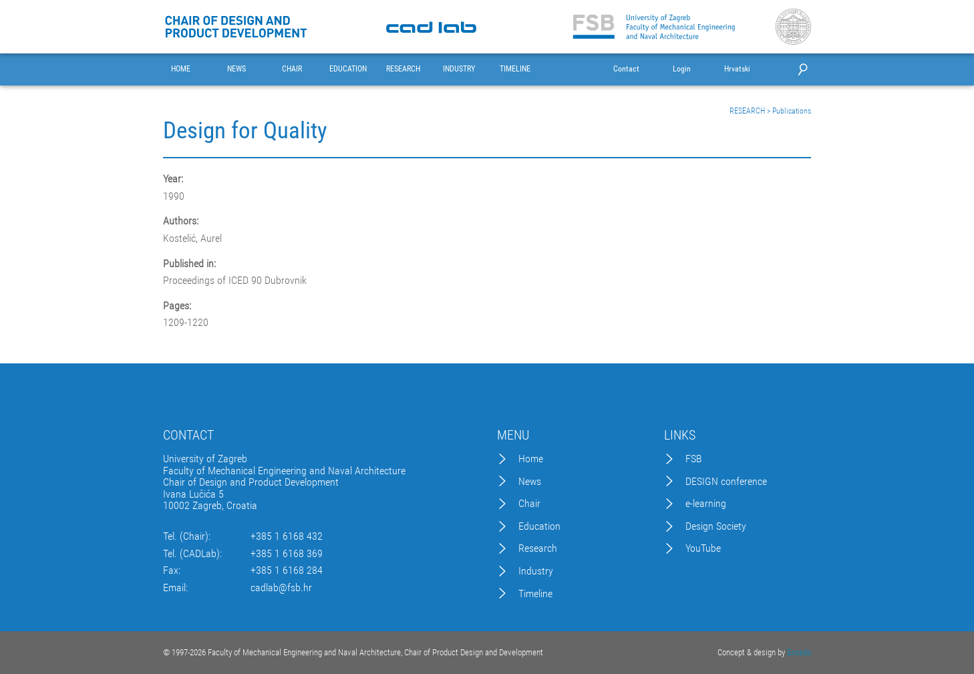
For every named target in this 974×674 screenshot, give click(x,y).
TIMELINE (515, 69)
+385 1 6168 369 (287, 554)
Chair (529, 504)
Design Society (715, 526)
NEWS (236, 69)
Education (539, 526)
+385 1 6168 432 (287, 536)
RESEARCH (403, 69)
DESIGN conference (726, 482)
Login (682, 69)
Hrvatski (737, 69)
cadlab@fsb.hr (281, 588)
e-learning (705, 504)
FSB (693, 459)
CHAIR (292, 69)
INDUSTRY (459, 69)
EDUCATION (348, 69)
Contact (626, 69)
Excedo (799, 652)
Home (530, 459)
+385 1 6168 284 (287, 570)
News (529, 482)
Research (537, 548)
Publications (791, 111)
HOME (180, 69)
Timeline (535, 594)
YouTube (703, 548)
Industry (535, 571)
